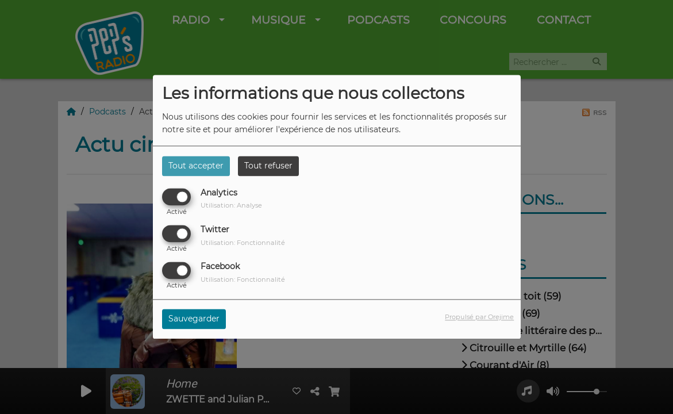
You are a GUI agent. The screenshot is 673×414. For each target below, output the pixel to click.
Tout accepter (196, 165)
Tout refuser (268, 165)
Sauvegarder (194, 319)
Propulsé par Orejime (479, 317)
